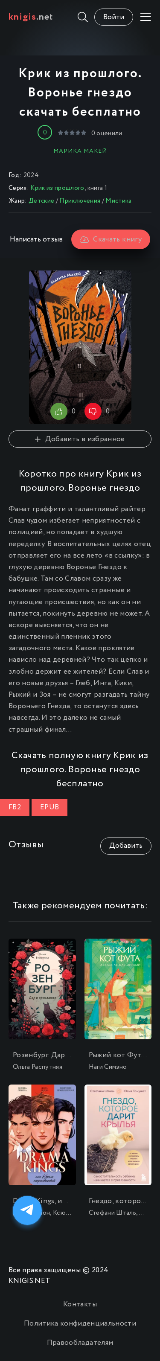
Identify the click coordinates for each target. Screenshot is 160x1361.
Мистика (118, 201)
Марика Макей (80, 151)
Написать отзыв (36, 239)
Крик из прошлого (57, 188)
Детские (41, 201)
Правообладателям (80, 1343)
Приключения (79, 201)
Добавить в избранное (80, 439)
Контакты (80, 1304)
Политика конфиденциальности (80, 1323)
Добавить (126, 845)
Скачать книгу (111, 239)
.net (31, 17)
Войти (113, 17)
